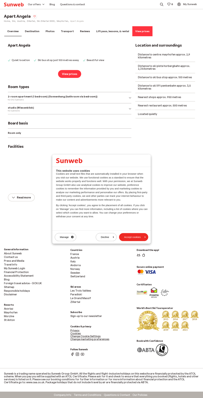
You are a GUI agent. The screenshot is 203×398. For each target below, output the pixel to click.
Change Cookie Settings (85, 336)
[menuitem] (14, 4)
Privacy (75, 330)
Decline (107, 237)
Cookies (75, 333)
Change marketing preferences (89, 339)
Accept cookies (135, 237)
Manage (67, 237)
